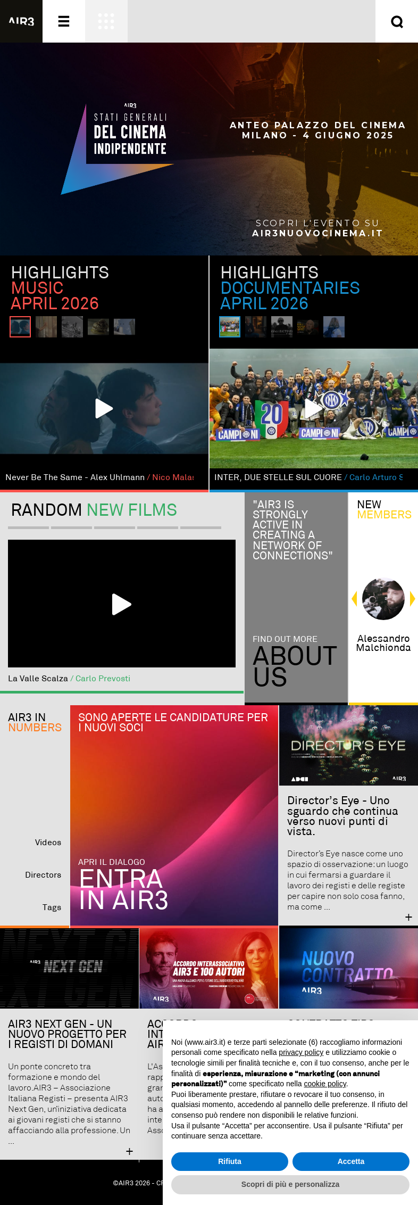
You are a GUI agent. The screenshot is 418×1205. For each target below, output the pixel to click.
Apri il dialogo (111, 862)
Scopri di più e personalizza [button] (290, 1184)
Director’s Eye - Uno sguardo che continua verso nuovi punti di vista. (342, 816)
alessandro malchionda (383, 643)
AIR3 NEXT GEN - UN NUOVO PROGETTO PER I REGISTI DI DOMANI (67, 1034)
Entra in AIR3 (123, 890)
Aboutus (295, 667)
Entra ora (315, 12)
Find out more (285, 639)
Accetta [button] (351, 1161)
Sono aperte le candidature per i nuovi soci (173, 723)
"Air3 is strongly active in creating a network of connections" (293, 531)
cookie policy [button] (325, 1083)
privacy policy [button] (301, 1052)
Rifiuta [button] (229, 1161)
